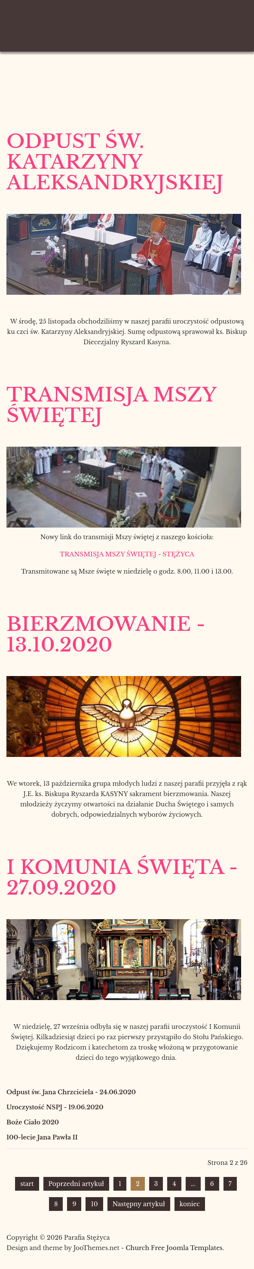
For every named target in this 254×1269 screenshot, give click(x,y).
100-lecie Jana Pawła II (42, 1137)
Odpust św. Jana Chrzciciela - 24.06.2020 (71, 1092)
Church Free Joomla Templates (173, 1248)
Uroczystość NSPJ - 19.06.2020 (55, 1107)
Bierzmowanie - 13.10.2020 (105, 634)
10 (94, 1204)
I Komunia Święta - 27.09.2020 (122, 877)
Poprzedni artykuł (76, 1184)
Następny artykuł (139, 1204)
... (193, 1184)
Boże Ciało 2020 (32, 1122)
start (27, 1184)
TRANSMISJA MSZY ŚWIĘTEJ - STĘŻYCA (127, 554)
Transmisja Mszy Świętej (111, 405)
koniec (190, 1204)
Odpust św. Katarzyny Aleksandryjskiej (114, 162)
